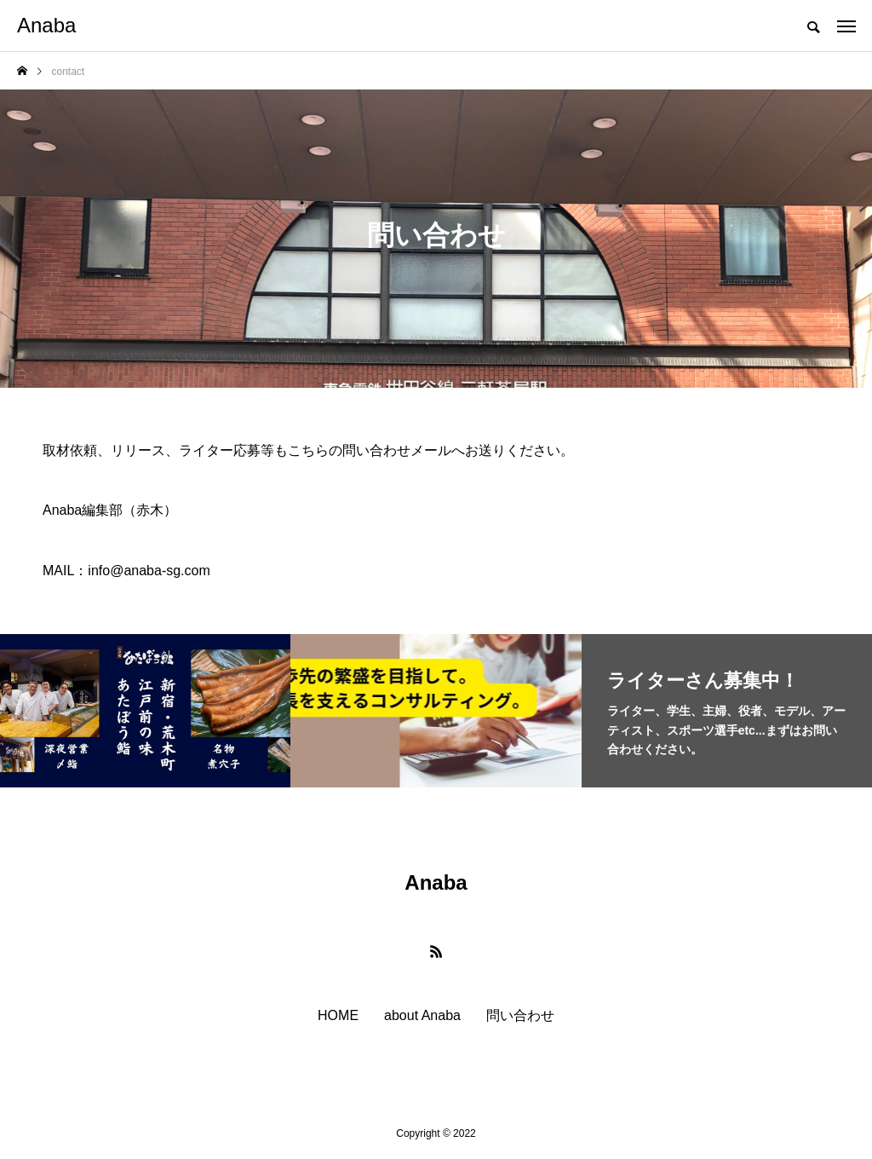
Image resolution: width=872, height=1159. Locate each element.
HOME (338, 1016)
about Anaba (422, 1016)
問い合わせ (520, 1016)
